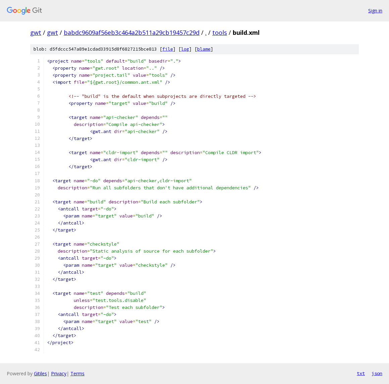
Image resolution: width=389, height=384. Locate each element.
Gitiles (40, 373)
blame (204, 49)
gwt (35, 32)
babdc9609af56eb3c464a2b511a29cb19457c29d (132, 32)
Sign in (375, 10)
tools (219, 32)
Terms (77, 373)
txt (361, 373)
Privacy (58, 373)
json (377, 373)
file (167, 49)
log (185, 49)
